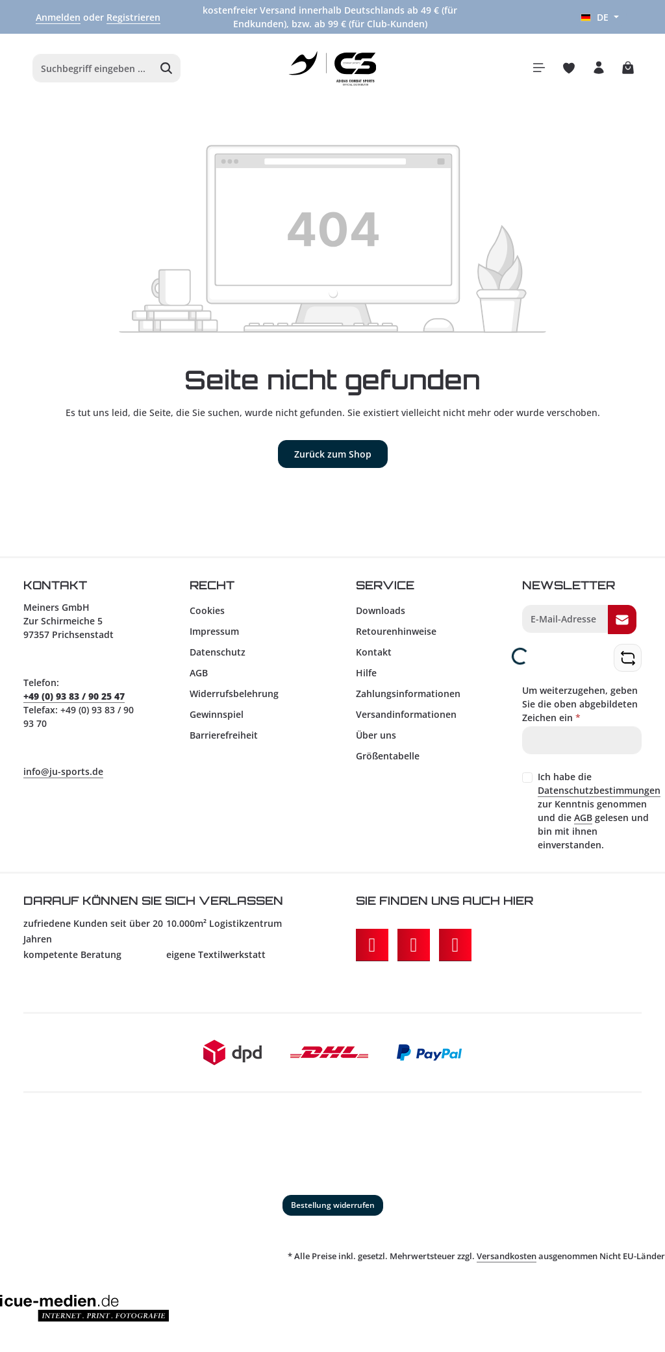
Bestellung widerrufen (333, 1210)
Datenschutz (217, 657)
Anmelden (58, 17)
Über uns (376, 740)
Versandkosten (506, 1261)
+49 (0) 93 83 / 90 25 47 (74, 701)
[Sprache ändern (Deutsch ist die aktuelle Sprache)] (600, 17)
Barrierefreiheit (224, 740)
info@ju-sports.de (63, 776)
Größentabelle (388, 761)
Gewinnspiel (217, 719)
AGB (199, 678)
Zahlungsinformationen (408, 699)
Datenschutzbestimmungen (599, 795)
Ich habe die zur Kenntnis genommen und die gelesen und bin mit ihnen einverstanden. (599, 816)
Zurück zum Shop (332, 460)
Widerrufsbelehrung (234, 699)
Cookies (207, 615)
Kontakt (374, 657)
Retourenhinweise (396, 636)
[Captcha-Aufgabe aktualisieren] (628, 663)
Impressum (214, 636)
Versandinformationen (406, 719)
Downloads (380, 615)
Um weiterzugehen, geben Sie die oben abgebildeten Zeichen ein (580, 709)
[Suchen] (167, 71)
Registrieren (133, 17)
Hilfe (366, 678)
